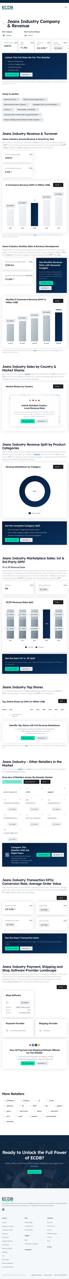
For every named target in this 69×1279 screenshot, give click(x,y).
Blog (26, 1240)
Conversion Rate (10, 906)
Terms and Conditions (60, 1275)
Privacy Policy (48, 1275)
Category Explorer (7, 1241)
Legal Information (36, 1275)
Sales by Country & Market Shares (34, 99)
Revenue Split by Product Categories (16, 104)
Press (48, 1241)
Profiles (4, 1222)
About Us (50, 1222)
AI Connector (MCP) (7, 1267)
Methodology (28, 1222)
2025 (62, 701)
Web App (4, 1252)
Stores (46, 782)
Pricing (49, 1247)
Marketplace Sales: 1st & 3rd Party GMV (46, 104)
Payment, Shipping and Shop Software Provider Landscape (23, 120)
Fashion (9, 35)
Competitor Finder (7, 1230)
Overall (58, 185)
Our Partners (51, 1226)
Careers (49, 1230)
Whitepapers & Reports (31, 1244)
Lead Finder (5, 1245)
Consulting (28, 1249)
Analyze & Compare (8, 1226)
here (35, 235)
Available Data (29, 1226)
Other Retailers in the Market (27, 109)
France (30, 35)
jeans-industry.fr (31, 782)
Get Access (26, 74)
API (3, 1256)
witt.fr (20, 769)
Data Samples (29, 1230)
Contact (49, 1237)
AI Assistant (5, 1237)
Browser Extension (7, 1263)
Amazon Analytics (7, 1248)
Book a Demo (12, 74)
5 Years (58, 602)
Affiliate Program (52, 1233)
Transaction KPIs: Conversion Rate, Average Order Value (22, 114)
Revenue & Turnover (11, 99)
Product (4, 1218)
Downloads (5, 1259)
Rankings (4, 1233)
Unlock (58, 48)
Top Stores (8, 109)
